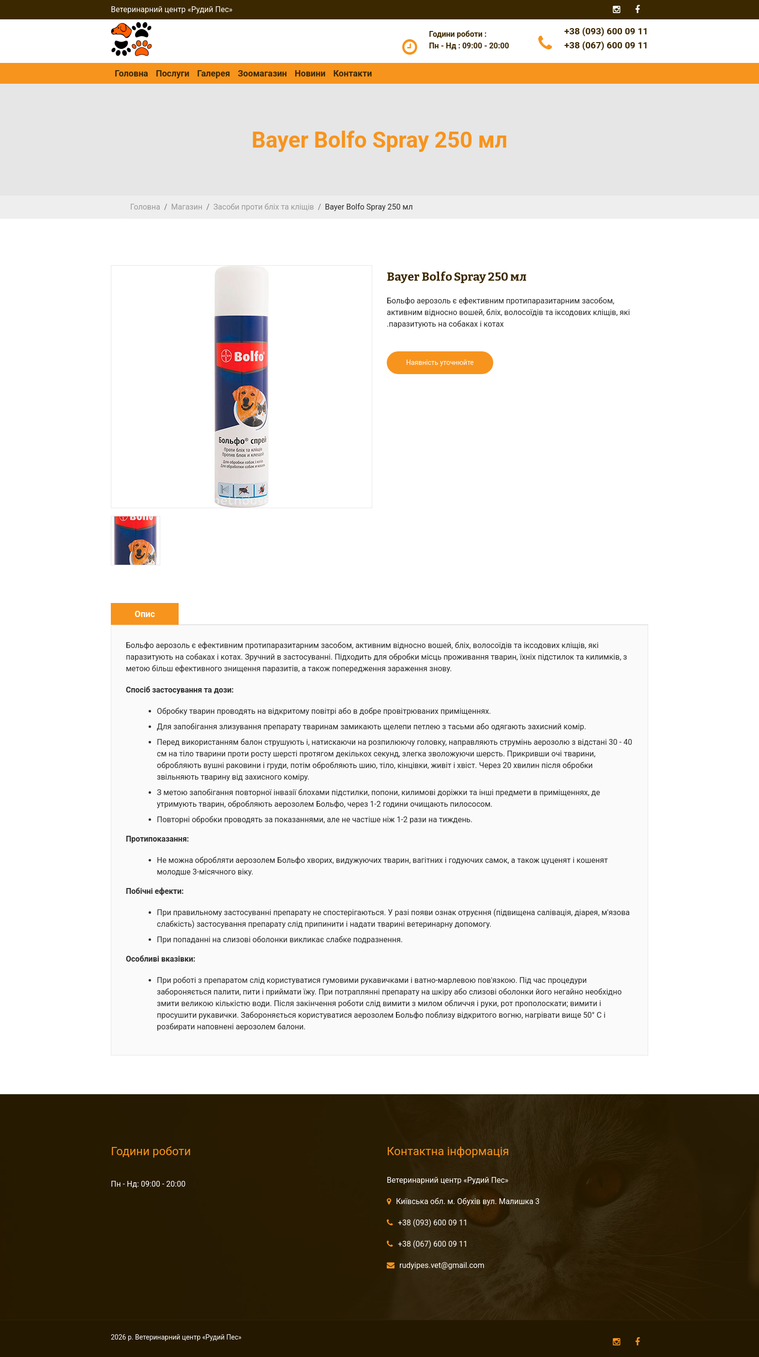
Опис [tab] (145, 614)
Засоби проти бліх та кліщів (263, 206)
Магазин (187, 206)
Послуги (172, 73)
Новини (310, 73)
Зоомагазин (262, 73)
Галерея (213, 73)
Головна (131, 73)
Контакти (352, 73)
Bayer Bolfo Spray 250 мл (368, 206)
